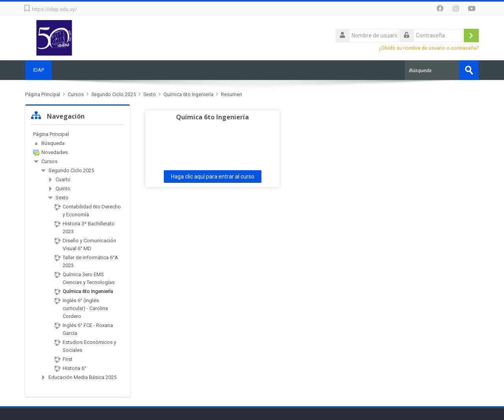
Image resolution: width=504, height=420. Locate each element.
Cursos (49, 161)
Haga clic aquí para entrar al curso (210, 176)
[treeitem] (77, 134)
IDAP (38, 70)
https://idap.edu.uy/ (54, 9)
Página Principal (51, 134)
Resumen (231, 94)
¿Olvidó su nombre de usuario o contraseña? (429, 48)
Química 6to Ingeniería (209, 117)
